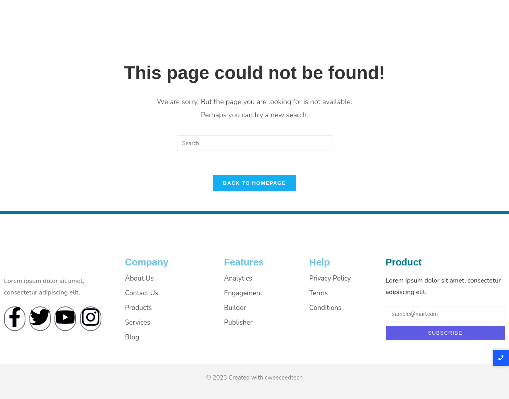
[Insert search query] (254, 143)
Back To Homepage (254, 183)
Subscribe (445, 333)
